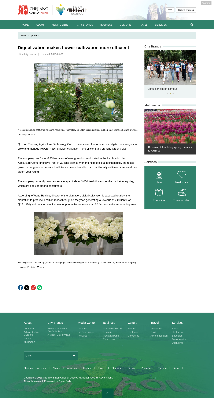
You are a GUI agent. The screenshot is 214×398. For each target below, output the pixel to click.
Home (23, 35)
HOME (25, 25)
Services (150, 162)
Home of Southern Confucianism (57, 330)
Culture (132, 322)
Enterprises (109, 339)
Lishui (176, 368)
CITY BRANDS (85, 25)
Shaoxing (117, 368)
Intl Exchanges (85, 332)
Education (177, 335)
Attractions (156, 328)
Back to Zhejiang (186, 10)
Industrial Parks (111, 335)
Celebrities (133, 335)
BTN (191, 24)
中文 (170, 10)
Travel (155, 322)
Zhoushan (146, 368)
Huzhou (87, 368)
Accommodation (159, 335)
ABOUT (40, 25)
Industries (108, 332)
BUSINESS (106, 25)
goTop (108, 393)
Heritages (133, 332)
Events (131, 328)
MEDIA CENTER (61, 25)
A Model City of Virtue (59, 335)
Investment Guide (112, 328)
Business (109, 322)
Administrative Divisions (31, 333)
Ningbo (56, 368)
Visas (175, 328)
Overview (29, 328)
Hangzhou (41, 368)
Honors (28, 338)
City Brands (152, 46)
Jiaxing (101, 368)
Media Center (87, 322)
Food (153, 332)
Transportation (179, 339)
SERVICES (161, 25)
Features (82, 335)
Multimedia (152, 105)
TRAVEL (142, 25)
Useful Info (177, 343)
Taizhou (162, 368)
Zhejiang (28, 368)
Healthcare (177, 332)
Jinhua (131, 368)
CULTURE (125, 25)
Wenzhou (72, 368)
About (28, 322)
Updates (82, 328)
